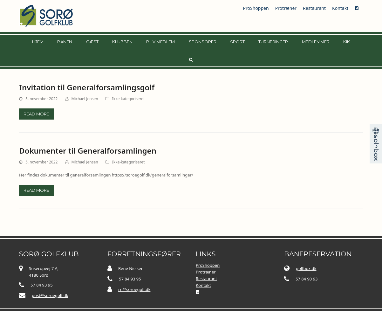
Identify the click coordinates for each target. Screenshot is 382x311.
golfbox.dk (306, 268)
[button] (191, 59)
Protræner (286, 8)
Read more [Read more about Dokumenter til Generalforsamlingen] (36, 190)
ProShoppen (256, 8)
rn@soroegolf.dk (134, 289)
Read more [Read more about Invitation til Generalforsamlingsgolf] (36, 113)
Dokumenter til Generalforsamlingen (87, 150)
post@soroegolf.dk (50, 295)
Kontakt (340, 8)
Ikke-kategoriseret (128, 98)
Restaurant (314, 8)
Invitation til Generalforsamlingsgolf (86, 87)
